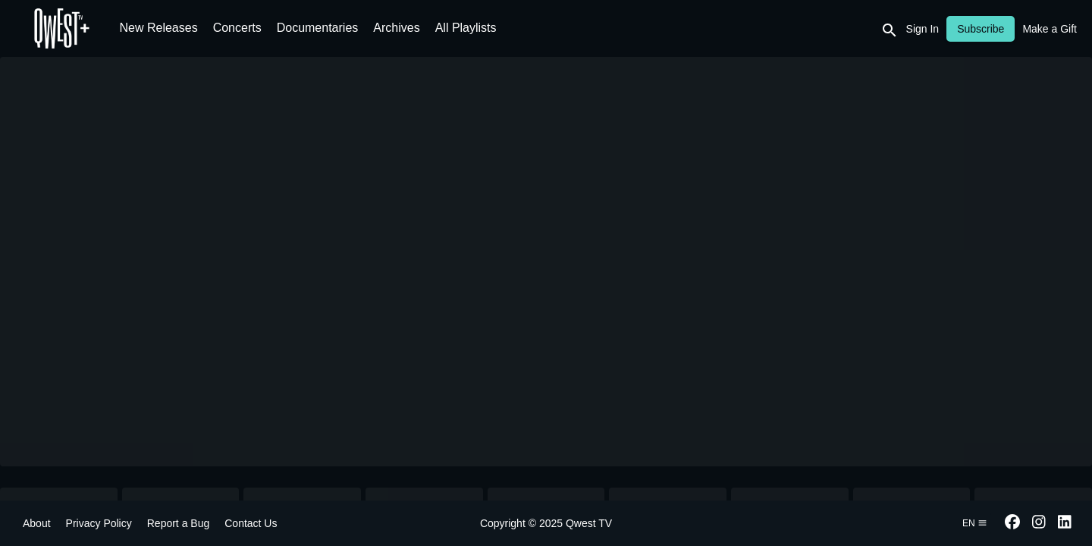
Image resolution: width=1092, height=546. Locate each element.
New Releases (159, 27)
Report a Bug (178, 523)
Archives (396, 27)
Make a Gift (1049, 29)
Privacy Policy (99, 523)
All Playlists (466, 27)
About (37, 523)
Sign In (923, 29)
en (974, 523)
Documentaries (318, 27)
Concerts (237, 27)
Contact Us (250, 523)
